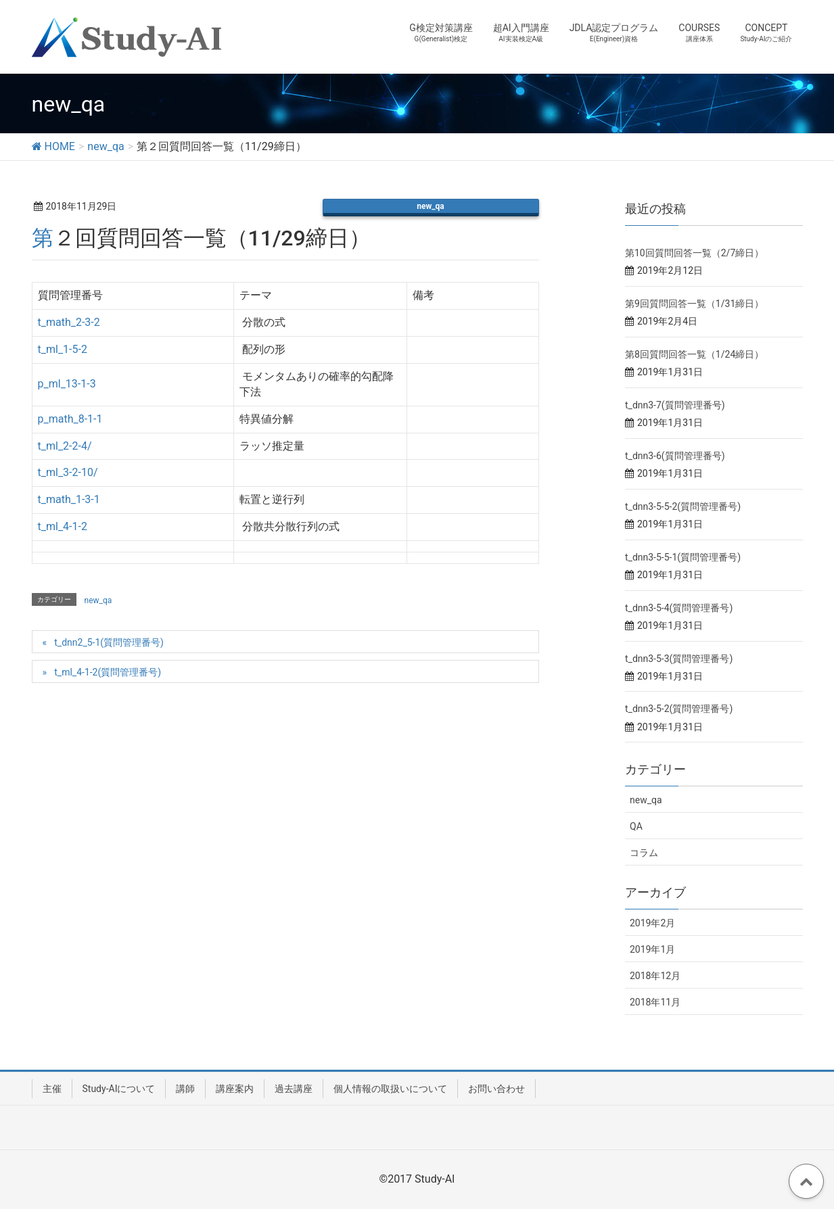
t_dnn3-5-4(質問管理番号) (679, 607)
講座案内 (235, 1088)
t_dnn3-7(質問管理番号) (675, 405)
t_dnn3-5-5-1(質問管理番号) (683, 557)
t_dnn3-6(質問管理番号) (675, 455)
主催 (52, 1088)
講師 (185, 1088)
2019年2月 (652, 923)
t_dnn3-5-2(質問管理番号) (679, 708)
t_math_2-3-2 (69, 322)
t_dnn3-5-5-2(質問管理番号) (683, 506)
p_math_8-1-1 (70, 418)
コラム (644, 852)
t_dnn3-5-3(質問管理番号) (679, 658)
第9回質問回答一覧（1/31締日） (694, 303)
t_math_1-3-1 (69, 499)
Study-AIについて (119, 1088)
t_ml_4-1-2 (62, 526)
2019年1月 (652, 949)
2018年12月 (655, 975)
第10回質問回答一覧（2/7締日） (694, 252)
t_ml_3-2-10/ (68, 472)
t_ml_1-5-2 (62, 349)
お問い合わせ (496, 1088)
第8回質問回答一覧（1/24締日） (694, 354)
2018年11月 (655, 1002)
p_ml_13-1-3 (67, 383)
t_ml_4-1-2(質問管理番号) (107, 672)
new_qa (430, 206)
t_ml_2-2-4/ (65, 446)
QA (636, 826)
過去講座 (293, 1088)
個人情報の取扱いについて (390, 1088)
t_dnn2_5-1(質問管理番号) (109, 642)
